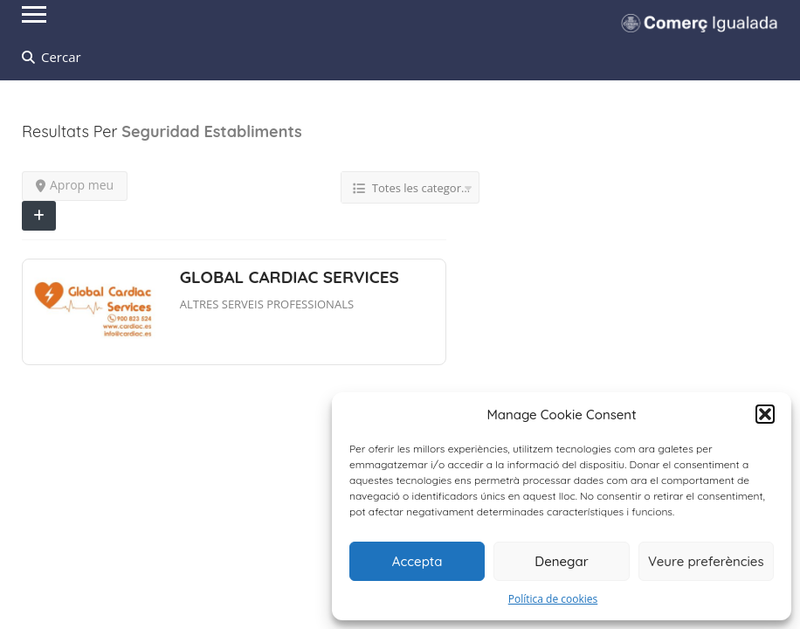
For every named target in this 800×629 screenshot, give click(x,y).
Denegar (561, 561)
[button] (765, 414)
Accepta (417, 561)
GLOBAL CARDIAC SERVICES (289, 276)
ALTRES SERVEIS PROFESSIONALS (267, 304)
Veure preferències (706, 561)
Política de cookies (553, 598)
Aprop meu (75, 184)
